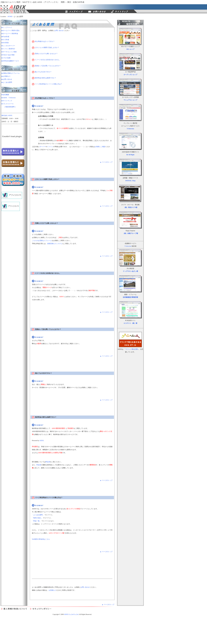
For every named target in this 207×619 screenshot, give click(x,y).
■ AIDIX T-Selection (9, 97)
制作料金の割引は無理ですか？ (44, 78)
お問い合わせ (59, 30)
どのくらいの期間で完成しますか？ (45, 47)
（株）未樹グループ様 (130, 233)
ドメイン (50, 146)
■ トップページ (7, 27)
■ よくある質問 (7, 82)
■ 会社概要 (5, 94)
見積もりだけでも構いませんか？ (45, 53)
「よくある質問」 (38, 515)
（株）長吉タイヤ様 (130, 207)
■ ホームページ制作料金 (10, 33)
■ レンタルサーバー (8, 46)
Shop (134, 180)
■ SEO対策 (5, 42)
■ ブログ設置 (6, 58)
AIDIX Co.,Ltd (68, 614)
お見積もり (52, 590)
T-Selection (130, 128)
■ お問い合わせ (7, 79)
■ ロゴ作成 (5, 39)
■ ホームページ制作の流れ (11, 30)
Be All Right (130, 154)
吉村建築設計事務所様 (130, 297)
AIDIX (41, 440)
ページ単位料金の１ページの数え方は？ (47, 84)
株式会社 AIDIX (7, 115)
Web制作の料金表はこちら (41, 539)
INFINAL (128, 180)
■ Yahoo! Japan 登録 (8, 55)
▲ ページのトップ (106, 162)
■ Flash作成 (5, 36)
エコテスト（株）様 (130, 323)
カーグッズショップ (130, 74)
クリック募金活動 (132, 349)
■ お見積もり (6, 76)
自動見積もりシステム (54, 243)
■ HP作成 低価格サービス (10, 61)
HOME (10, 16)
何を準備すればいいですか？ (43, 41)
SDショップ (130, 49)
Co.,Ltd (75, 614)
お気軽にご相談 (100, 146)
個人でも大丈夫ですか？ (42, 72)
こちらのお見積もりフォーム (42, 240)
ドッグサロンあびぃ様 (130, 271)
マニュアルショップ (130, 100)
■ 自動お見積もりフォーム (11, 73)
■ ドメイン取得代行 (8, 49)
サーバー (43, 146)
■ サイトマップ (7, 101)
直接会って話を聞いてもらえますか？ (46, 66)
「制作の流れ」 (37, 518)
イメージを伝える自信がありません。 (46, 59)
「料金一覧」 (36, 521)
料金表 (48, 462)
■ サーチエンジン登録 (9, 52)
